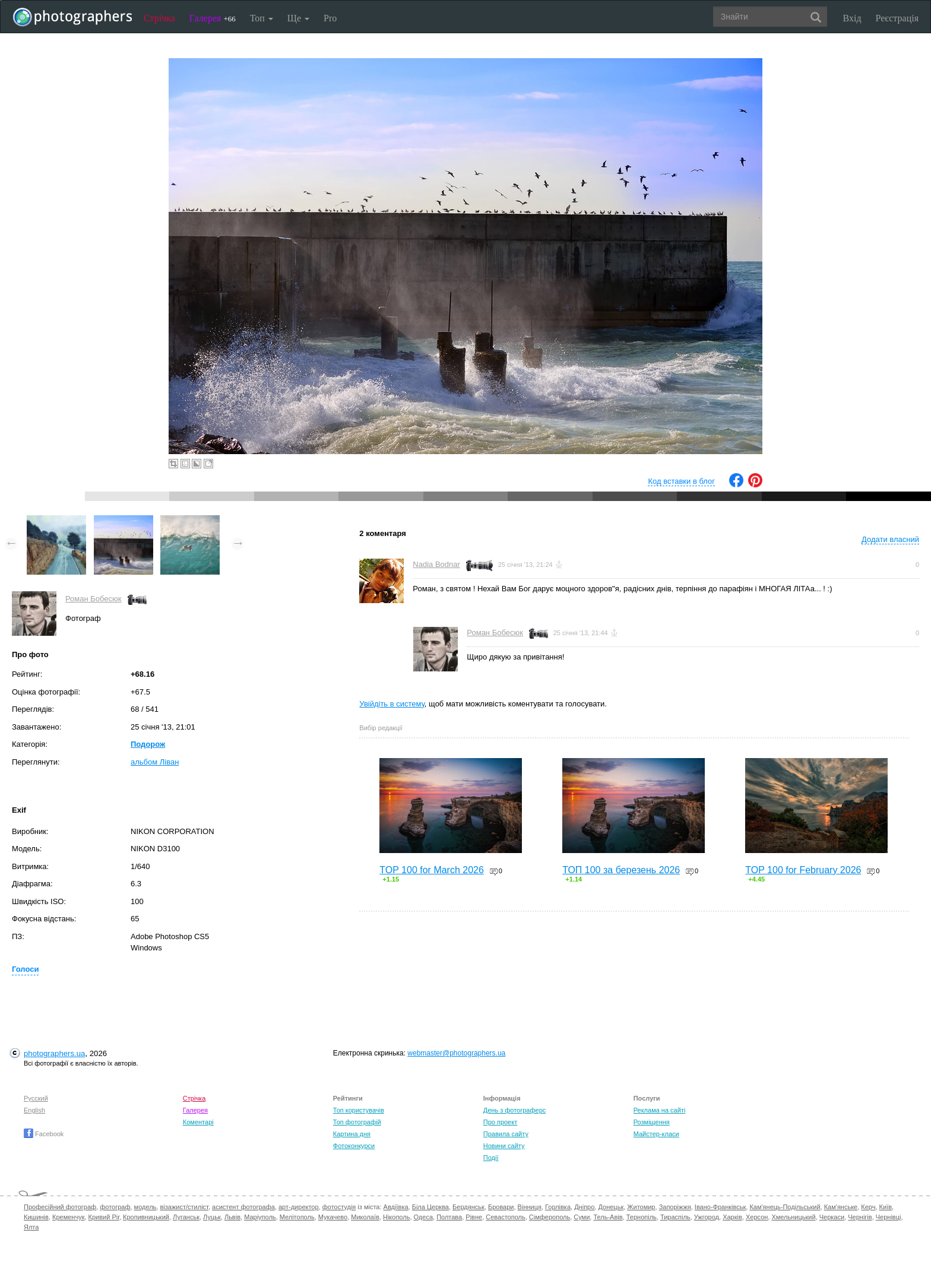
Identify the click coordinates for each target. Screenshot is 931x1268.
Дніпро (584, 1206)
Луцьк (212, 1217)
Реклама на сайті (660, 1110)
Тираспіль (675, 1217)
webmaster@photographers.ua (456, 1053)
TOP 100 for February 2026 (803, 870)
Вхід (852, 18)
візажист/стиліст (184, 1206)
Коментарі (198, 1122)
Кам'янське (841, 1206)
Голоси (25, 969)
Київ (885, 1206)
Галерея (212, 18)
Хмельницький (793, 1217)
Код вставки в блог (681, 481)
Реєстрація (897, 18)
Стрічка (159, 18)
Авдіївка (396, 1206)
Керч (868, 1206)
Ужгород (706, 1217)
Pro (330, 18)
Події (491, 1157)
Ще (298, 18)
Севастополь (505, 1217)
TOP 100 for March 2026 (431, 870)
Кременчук (68, 1217)
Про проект (500, 1122)
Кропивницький (146, 1217)
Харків (732, 1217)
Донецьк (610, 1206)
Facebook (44, 1133)
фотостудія (339, 1206)
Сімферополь (549, 1217)
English (34, 1110)
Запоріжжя (675, 1206)
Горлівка (558, 1206)
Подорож (148, 744)
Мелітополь (297, 1217)
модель (145, 1206)
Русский (36, 1098)
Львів (232, 1217)
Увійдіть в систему (392, 703)
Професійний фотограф (60, 1206)
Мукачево (332, 1217)
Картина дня (351, 1133)
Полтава (449, 1217)
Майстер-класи (656, 1133)
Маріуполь (260, 1217)
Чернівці (888, 1217)
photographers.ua (54, 1053)
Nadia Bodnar (436, 564)
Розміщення (652, 1122)
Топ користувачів (358, 1110)
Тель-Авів (607, 1217)
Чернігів (860, 1217)
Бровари (501, 1206)
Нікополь (396, 1217)
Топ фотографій (357, 1122)
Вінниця (530, 1206)
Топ (261, 18)
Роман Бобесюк (93, 598)
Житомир (641, 1206)
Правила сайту (505, 1133)
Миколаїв (365, 1217)
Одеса (423, 1217)
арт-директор (298, 1206)
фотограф (115, 1206)
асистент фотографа (243, 1206)
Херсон (757, 1217)
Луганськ (186, 1217)
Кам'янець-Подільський (784, 1206)
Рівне (474, 1217)
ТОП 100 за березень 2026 (621, 870)
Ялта (31, 1227)
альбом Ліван (155, 761)
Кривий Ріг (103, 1217)
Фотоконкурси (354, 1145)
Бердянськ (468, 1206)
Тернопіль (641, 1217)
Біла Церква (430, 1206)
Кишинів (36, 1217)
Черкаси (831, 1217)
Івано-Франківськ (720, 1206)
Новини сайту (504, 1145)
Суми (582, 1217)
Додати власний (890, 539)
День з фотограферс (514, 1110)
